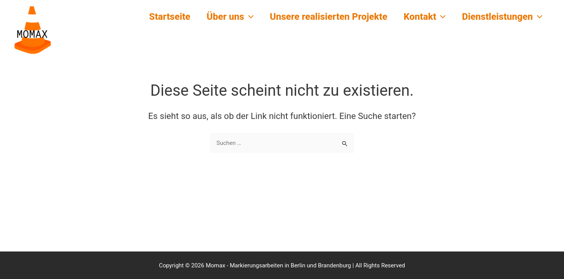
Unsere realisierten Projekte (322, 16)
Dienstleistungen (501, 16)
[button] (240, 16)
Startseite (159, 16)
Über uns (221, 16)
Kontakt (421, 16)
